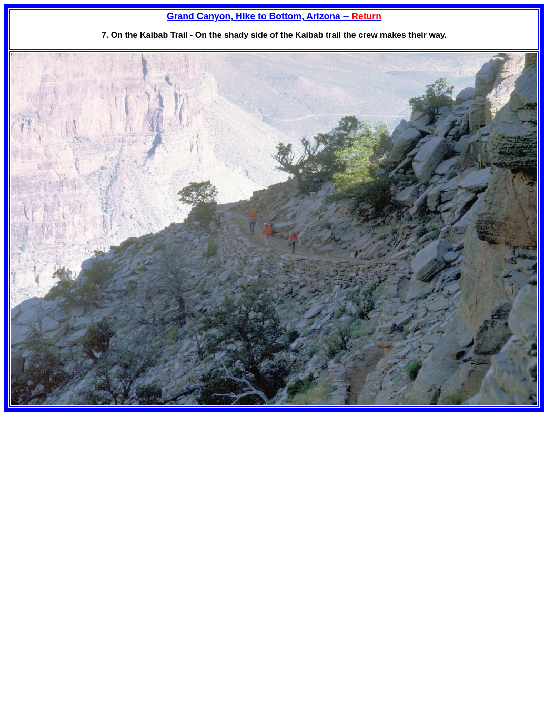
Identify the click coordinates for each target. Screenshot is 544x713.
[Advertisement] (92, 485)
